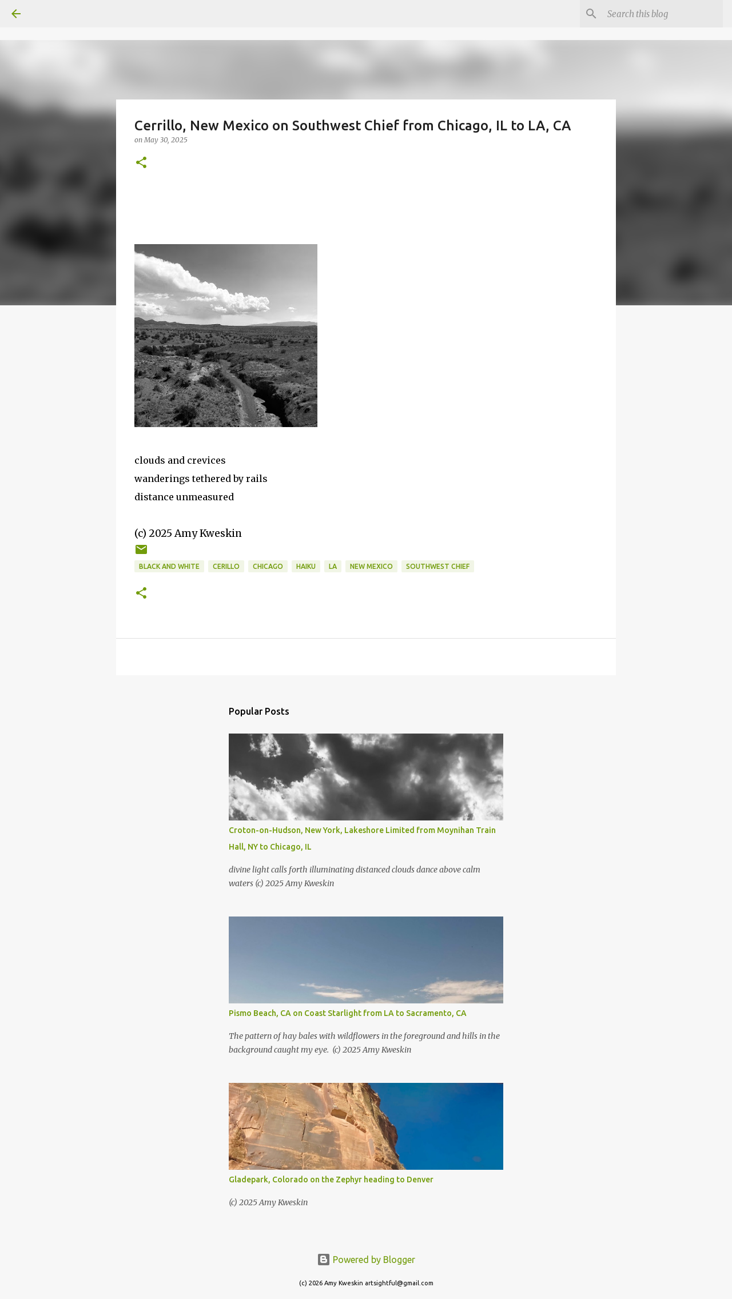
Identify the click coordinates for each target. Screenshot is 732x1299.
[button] (141, 163)
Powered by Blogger (366, 1259)
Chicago (268, 566)
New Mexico (371, 566)
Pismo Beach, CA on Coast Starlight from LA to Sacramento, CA (348, 1013)
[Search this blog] (663, 13)
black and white (169, 566)
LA (333, 566)
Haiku (306, 566)
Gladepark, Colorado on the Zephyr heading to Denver (331, 1179)
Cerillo (226, 566)
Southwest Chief (438, 566)
